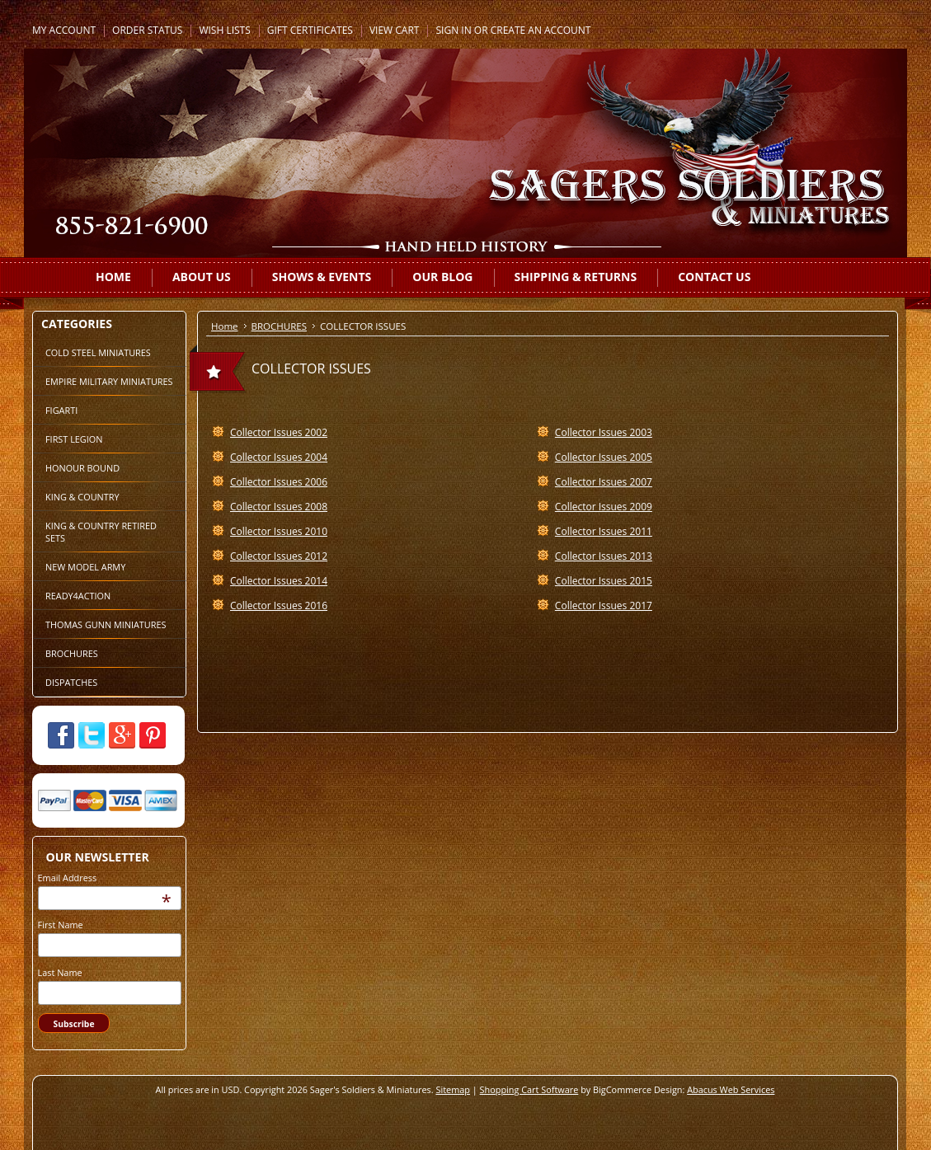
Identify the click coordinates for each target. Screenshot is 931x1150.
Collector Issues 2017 (603, 605)
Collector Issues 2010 (278, 531)
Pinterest (152, 735)
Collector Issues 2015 (603, 581)
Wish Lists (224, 30)
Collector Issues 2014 (278, 581)
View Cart (394, 30)
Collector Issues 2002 (278, 432)
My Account (64, 30)
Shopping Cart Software (529, 1089)
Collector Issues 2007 (603, 482)
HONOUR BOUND (82, 468)
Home (224, 326)
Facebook (61, 735)
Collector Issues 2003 (603, 432)
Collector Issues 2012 (278, 556)
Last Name (60, 972)
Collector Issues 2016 (278, 605)
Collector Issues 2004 (278, 457)
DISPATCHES (71, 682)
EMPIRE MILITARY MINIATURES (109, 381)
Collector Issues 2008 (278, 507)
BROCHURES (71, 653)
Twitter (91, 735)
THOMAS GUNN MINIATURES (106, 624)
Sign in (453, 30)
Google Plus (122, 735)
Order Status (147, 30)
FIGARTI (61, 410)
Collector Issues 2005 (603, 457)
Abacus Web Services (730, 1089)
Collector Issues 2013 (603, 556)
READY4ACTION (77, 595)
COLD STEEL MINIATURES (98, 352)
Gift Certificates (310, 30)
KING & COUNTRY (82, 497)
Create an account (541, 30)
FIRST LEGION (73, 439)
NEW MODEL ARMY (85, 567)
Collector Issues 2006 (278, 482)
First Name (60, 924)
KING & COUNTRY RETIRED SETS (101, 531)
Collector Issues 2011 (603, 531)
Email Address (67, 877)
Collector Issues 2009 (603, 507)
